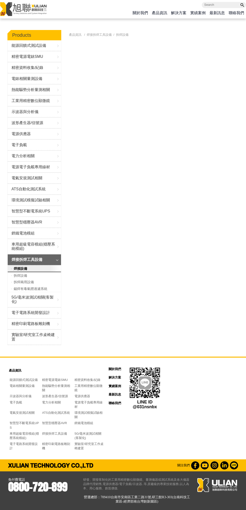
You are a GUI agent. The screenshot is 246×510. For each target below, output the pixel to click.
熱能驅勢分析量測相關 (31, 90)
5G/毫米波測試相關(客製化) (33, 299)
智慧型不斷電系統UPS (31, 211)
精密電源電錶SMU (27, 56)
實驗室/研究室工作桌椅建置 (33, 337)
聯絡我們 (236, 13)
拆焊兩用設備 (24, 282)
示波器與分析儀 (25, 112)
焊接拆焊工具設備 (27, 260)
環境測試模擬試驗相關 (31, 200)
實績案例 (198, 13)
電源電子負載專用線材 (31, 167)
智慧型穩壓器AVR (27, 222)
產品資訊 (159, 13)
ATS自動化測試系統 (29, 189)
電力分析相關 (23, 156)
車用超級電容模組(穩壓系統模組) (33, 246)
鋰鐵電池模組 (23, 233)
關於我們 (140, 13)
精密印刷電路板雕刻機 (31, 324)
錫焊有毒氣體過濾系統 (30, 289)
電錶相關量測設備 (27, 79)
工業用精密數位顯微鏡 (31, 101)
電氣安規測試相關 (27, 178)
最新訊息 (217, 13)
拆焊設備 (20, 275)
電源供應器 (21, 134)
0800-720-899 (37, 487)
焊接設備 (20, 268)
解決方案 (178, 13)
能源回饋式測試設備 (29, 45)
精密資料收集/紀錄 (27, 68)
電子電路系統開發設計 (31, 313)
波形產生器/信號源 (27, 123)
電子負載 (19, 145)
